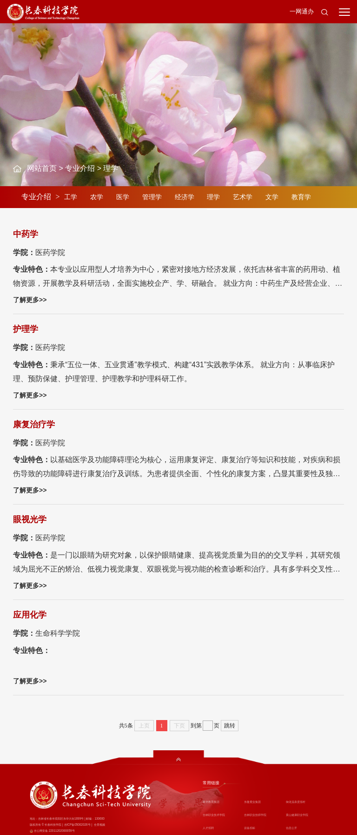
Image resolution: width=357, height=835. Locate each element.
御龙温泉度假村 (295, 801)
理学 (110, 168)
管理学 (152, 197)
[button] (324, 11)
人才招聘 (208, 827)
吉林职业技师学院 (255, 814)
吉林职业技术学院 (214, 814)
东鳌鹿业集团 (252, 801)
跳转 (229, 725)
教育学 (301, 197)
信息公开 (291, 827)
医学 (122, 197)
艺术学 (242, 197)
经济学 (184, 197)
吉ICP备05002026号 (77, 824)
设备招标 (249, 827)
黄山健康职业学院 (297, 814)
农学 (96, 197)
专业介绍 (80, 168)
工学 (70, 197)
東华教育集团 (211, 801)
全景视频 (99, 824)
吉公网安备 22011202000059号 (54, 830)
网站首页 (42, 168)
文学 (271, 197)
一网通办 (302, 11)
